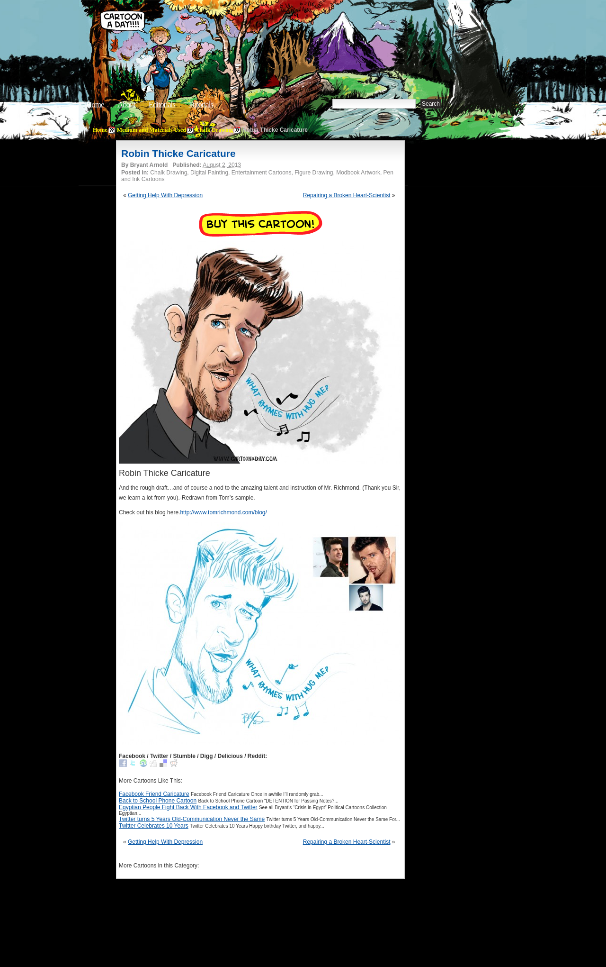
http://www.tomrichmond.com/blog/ (223, 512)
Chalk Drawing (214, 130)
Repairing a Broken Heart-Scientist (347, 195)
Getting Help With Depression (165, 195)
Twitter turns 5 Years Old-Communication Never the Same (192, 819)
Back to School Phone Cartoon (157, 800)
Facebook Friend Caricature (154, 794)
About (126, 104)
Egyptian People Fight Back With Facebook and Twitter (188, 807)
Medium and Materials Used (151, 130)
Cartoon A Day (243, 31)
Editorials (162, 104)
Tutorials (200, 104)
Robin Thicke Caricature (178, 153)
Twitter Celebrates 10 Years (153, 825)
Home (95, 104)
